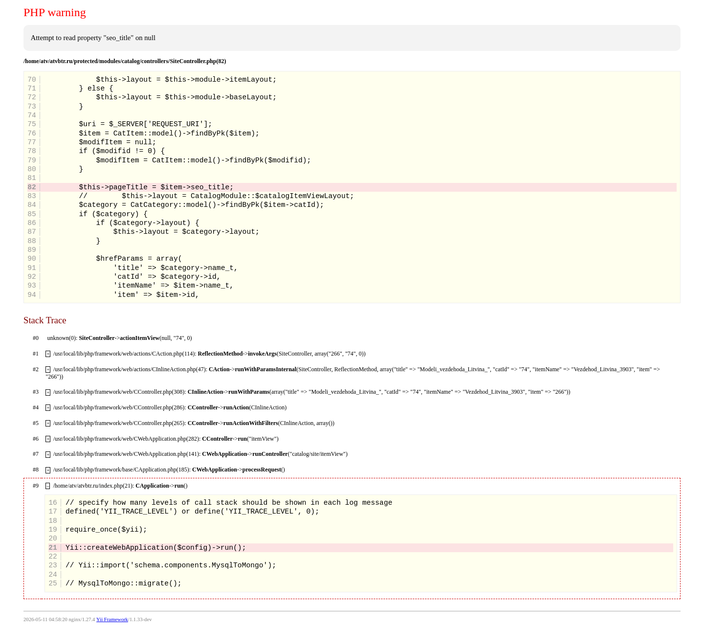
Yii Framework (112, 619)
